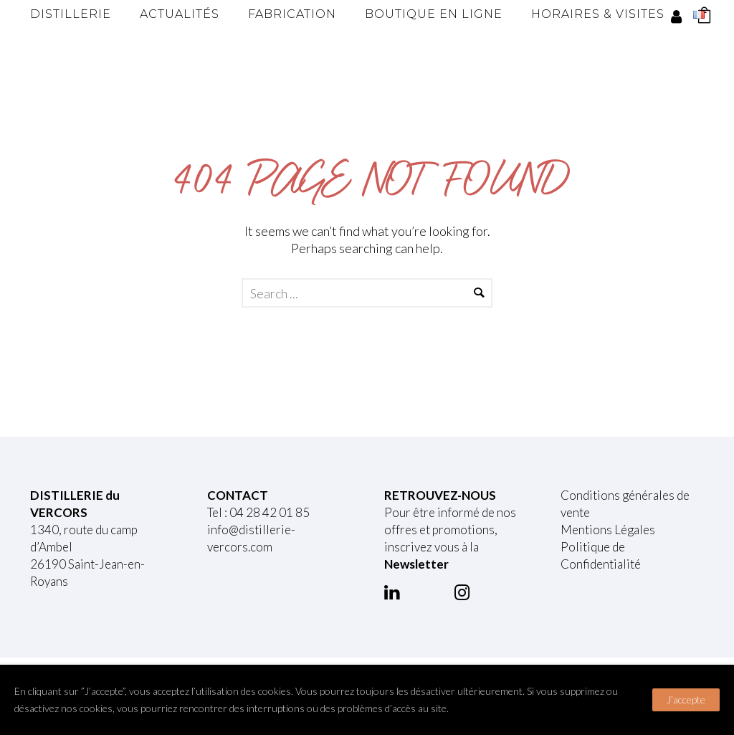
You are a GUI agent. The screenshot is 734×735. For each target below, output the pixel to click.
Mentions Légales (608, 529)
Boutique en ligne (433, 14)
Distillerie (70, 14)
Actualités (179, 14)
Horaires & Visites (597, 14)
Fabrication (292, 14)
